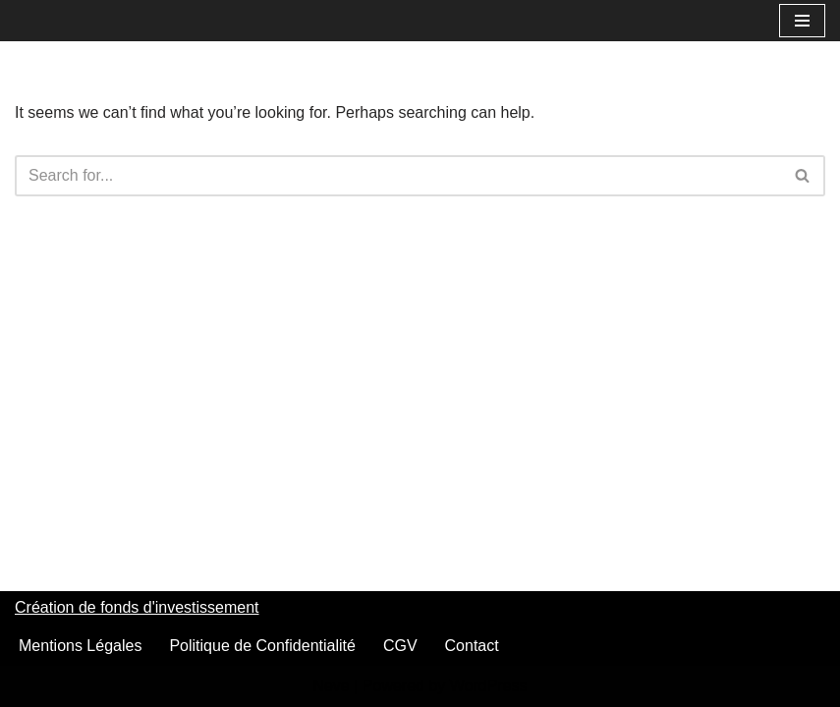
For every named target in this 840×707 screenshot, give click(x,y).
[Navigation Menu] (802, 20)
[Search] (398, 175)
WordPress (489, 686)
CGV (400, 645)
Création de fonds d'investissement (137, 607)
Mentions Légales (80, 645)
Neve (330, 686)
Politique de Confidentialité (262, 645)
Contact (472, 645)
